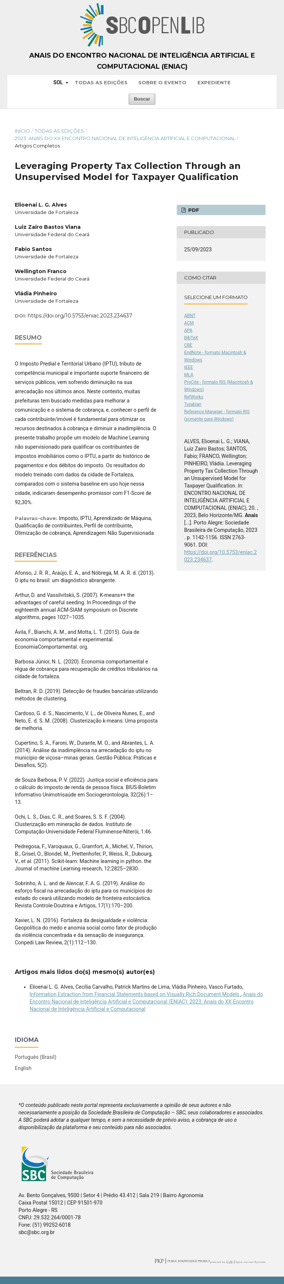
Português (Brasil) (35, 1057)
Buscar (142, 99)
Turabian (192, 404)
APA (188, 330)
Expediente (214, 82)
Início (22, 131)
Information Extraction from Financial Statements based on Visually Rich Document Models (135, 994)
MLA (188, 374)
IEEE (188, 367)
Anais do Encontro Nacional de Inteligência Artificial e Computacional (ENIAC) (142, 61)
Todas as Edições (101, 82)
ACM (189, 323)
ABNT (190, 315)
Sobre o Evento (162, 82)
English (23, 1068)
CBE (188, 345)
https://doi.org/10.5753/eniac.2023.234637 (80, 315)
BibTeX (191, 337)
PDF (193, 210)
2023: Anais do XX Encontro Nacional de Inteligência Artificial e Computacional (125, 138)
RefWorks (193, 397)
